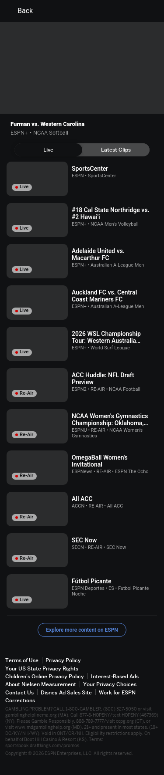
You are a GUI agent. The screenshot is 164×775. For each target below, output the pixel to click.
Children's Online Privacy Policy (44, 676)
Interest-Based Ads (115, 676)
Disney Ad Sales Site (66, 692)
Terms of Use (21, 660)
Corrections (20, 700)
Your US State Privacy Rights (41, 668)
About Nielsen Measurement (40, 684)
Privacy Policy (63, 660)
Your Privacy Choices (109, 684)
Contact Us (19, 692)
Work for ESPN (117, 692)
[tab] (48, 149)
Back (20, 11)
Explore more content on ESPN (82, 630)
